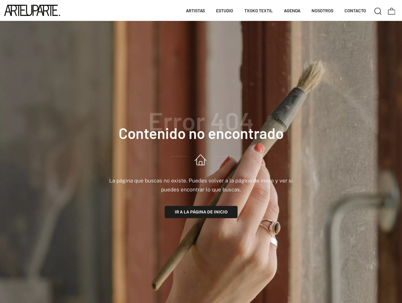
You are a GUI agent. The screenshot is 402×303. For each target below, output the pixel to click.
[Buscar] (378, 10)
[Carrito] (391, 10)
